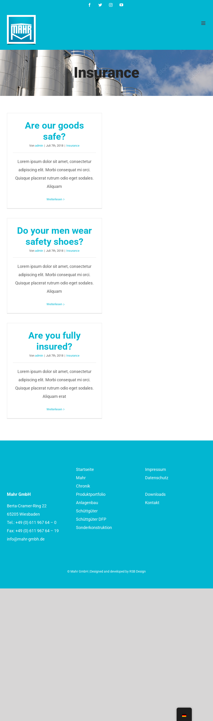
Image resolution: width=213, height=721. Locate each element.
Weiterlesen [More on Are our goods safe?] (54, 199)
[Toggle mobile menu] (203, 23)
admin (39, 145)
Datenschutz (156, 477)
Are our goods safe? (54, 131)
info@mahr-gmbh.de (26, 539)
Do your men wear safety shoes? (54, 236)
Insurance (72, 145)
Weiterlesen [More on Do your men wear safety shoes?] (54, 304)
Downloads (155, 494)
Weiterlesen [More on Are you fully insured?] (54, 409)
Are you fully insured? (54, 341)
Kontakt (152, 502)
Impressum (155, 469)
